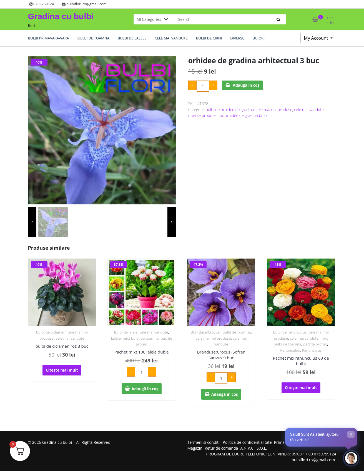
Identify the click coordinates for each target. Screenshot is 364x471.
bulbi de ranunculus (290, 332)
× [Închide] (351, 434)
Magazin (194, 448)
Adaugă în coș (246, 85)
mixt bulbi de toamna (141, 338)
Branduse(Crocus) (205, 332)
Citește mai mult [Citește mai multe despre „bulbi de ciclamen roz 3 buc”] (62, 370)
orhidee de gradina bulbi (246, 115)
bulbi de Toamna (236, 332)
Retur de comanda (221, 448)
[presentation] (32, 222)
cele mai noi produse (274, 109)
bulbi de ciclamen (51, 332)
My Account (316, 38)
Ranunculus (290, 350)
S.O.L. (262, 448)
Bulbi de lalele (126, 332)
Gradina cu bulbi (61, 16)
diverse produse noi (205, 115)
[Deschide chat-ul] (351, 458)
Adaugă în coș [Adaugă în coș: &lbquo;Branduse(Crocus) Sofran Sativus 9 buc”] (224, 394)
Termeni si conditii (204, 442)
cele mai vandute (309, 109)
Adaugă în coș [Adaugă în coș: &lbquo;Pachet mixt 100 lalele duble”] (145, 388)
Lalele (116, 338)
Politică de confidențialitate (247, 442)
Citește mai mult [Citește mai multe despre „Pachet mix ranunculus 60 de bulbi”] (301, 387)
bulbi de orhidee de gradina (229, 109)
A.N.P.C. (247, 448)
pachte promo (315, 344)
